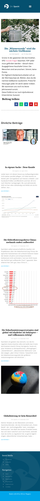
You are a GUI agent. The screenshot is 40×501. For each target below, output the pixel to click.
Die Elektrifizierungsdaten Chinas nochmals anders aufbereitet (20, 241)
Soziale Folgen (11, 61)
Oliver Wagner (26, 494)
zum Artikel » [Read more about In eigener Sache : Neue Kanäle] (5, 191)
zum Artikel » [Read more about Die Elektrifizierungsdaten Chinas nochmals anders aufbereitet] (5, 266)
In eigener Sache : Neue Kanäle (20, 167)
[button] (30, 5)
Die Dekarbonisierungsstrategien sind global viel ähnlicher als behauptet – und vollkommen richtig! (20, 332)
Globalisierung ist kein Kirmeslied (20, 415)
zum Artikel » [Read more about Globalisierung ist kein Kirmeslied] (5, 439)
